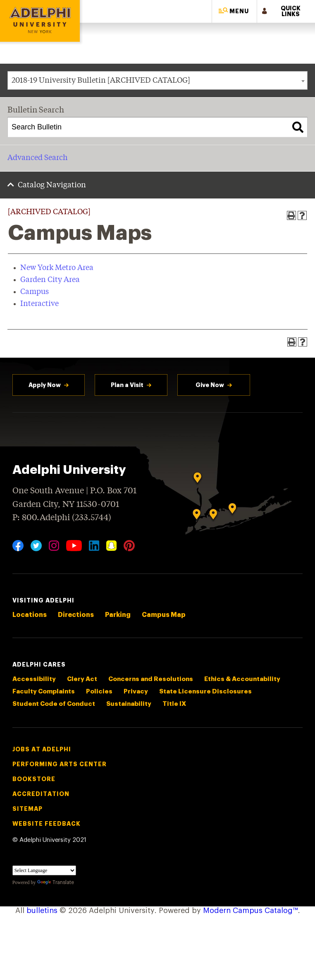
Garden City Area (50, 280)
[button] (234, 11)
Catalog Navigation (52, 185)
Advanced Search (37, 158)
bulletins (41, 910)
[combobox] (157, 80)
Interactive (39, 304)
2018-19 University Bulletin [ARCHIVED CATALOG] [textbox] (101, 80)
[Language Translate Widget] (44, 870)
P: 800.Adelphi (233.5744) (61, 516)
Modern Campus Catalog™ (250, 910)
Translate (55, 882)
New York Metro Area (56, 268)
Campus (34, 292)
